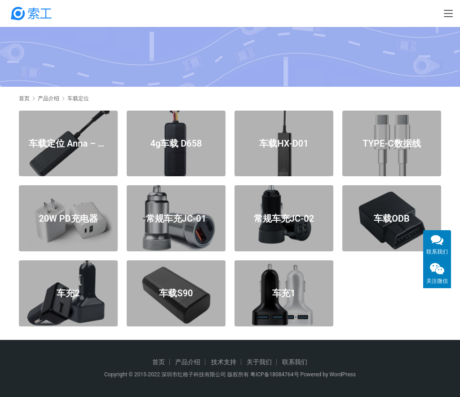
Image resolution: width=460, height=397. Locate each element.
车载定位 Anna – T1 (68, 143)
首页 (24, 98)
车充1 (283, 293)
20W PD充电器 (68, 218)
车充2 (68, 293)
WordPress (343, 374)
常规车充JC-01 (176, 218)
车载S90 (176, 293)
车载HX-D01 (283, 143)
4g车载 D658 (176, 143)
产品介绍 (187, 362)
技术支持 (223, 362)
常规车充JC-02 (284, 218)
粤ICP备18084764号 (274, 374)
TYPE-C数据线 (391, 143)
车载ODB (392, 218)
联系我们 (294, 362)
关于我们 (259, 362)
